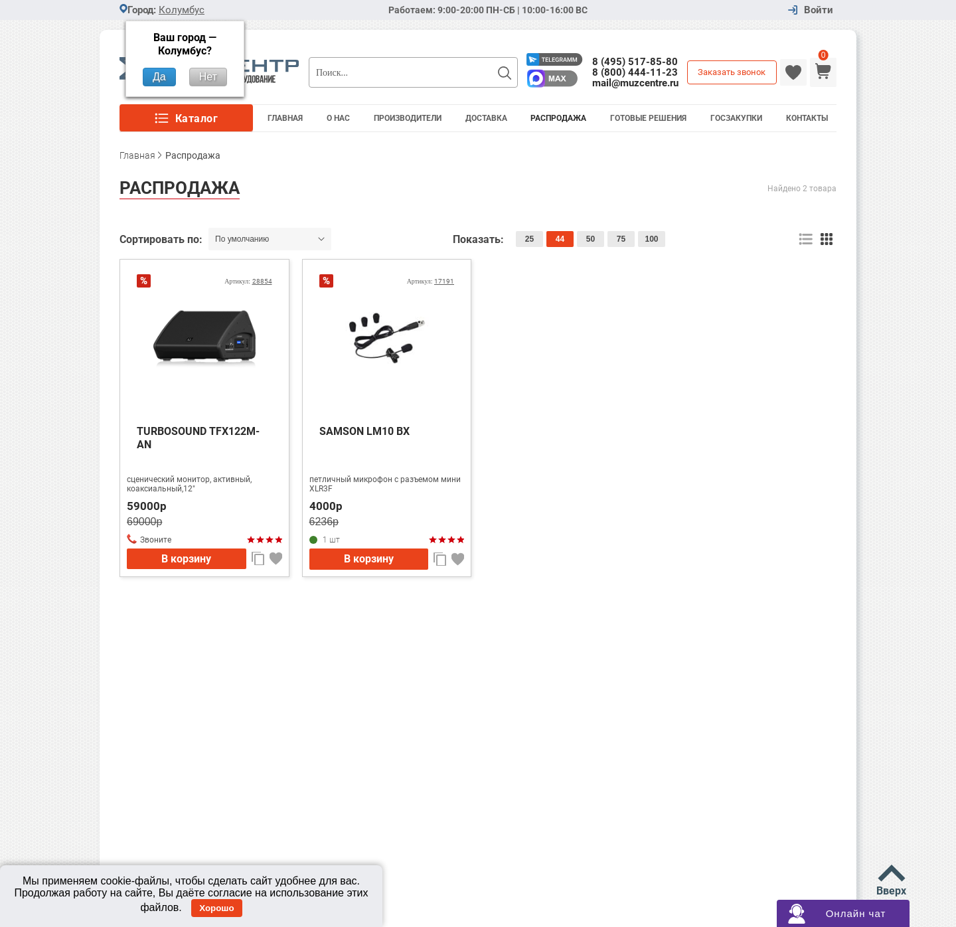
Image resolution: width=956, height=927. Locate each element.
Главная (285, 118)
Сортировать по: (162, 239)
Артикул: (248, 281)
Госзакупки (736, 118)
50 (590, 239)
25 (529, 239)
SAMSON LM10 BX (364, 431)
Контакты (807, 118)
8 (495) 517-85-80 (635, 61)
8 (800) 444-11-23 (635, 72)
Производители (407, 118)
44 (560, 239)
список (805, 239)
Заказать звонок (731, 72)
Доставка (486, 118)
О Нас (338, 118)
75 (621, 239)
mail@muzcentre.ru (635, 83)
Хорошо (216, 908)
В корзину (186, 558)
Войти (818, 10)
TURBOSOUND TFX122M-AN (198, 438)
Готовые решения (648, 118)
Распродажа (558, 118)
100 (651, 239)
